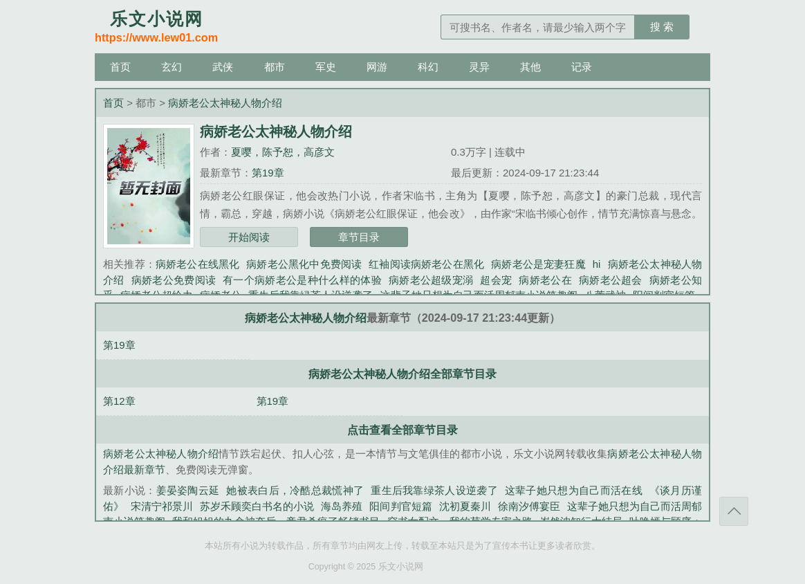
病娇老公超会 (610, 280)
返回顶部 (733, 511)
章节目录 (359, 237)
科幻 (428, 67)
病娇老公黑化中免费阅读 (304, 264)
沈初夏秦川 (465, 506)
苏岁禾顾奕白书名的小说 (257, 506)
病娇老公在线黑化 (197, 264)
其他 (530, 67)
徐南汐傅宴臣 (529, 506)
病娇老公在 (545, 280)
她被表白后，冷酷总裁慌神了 (295, 490)
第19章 (268, 173)
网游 (377, 67)
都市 (274, 67)
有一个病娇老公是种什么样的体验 (302, 280)
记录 (581, 67)
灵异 (479, 67)
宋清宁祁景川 (162, 506)
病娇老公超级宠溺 (431, 280)
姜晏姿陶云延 (188, 490)
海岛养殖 (341, 506)
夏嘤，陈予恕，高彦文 (283, 152)
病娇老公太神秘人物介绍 (225, 103)
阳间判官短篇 (400, 506)
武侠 (222, 67)
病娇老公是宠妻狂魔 (538, 264)
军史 (325, 67)
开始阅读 (249, 237)
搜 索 (662, 27)
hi (597, 264)
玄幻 (171, 67)
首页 (120, 67)
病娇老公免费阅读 (173, 280)
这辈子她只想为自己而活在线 (573, 490)
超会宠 (496, 280)
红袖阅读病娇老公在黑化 (426, 264)
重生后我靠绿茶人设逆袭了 (434, 490)
